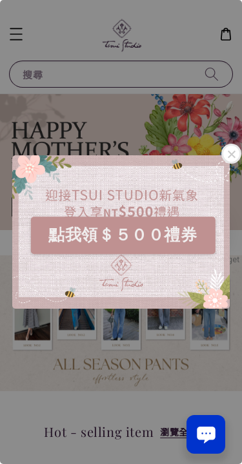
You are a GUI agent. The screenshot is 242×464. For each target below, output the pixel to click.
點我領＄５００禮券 (122, 235)
